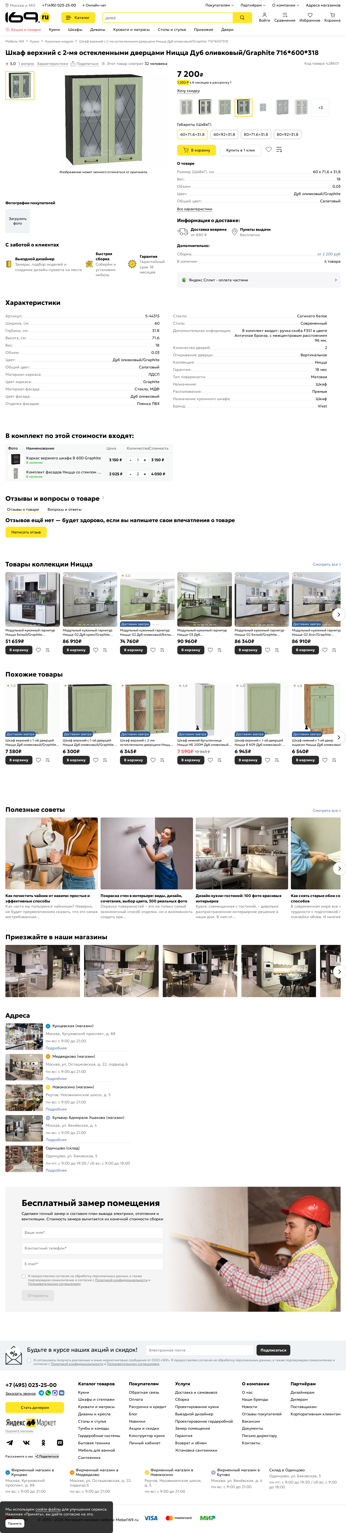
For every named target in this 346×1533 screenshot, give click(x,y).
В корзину (200, 150)
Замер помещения (192, 1428)
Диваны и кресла (94, 1414)
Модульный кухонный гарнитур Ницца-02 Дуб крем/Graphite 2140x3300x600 (87, 632)
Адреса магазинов (323, 5)
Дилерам (299, 1399)
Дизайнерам (302, 1392)
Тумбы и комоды (93, 1428)
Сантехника (89, 1457)
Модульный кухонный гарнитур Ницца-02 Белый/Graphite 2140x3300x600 (259, 632)
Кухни (54, 29)
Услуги (182, 1383)
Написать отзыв (26, 532)
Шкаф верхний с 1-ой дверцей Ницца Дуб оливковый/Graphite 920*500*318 (30, 742)
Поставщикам (304, 1406)
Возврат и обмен (191, 1442)
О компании (283, 5)
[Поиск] (242, 17)
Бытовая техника (94, 1442)
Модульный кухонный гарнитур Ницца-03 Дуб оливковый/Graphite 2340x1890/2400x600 (202, 632)
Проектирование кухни (197, 1406)
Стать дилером (35, 1407)
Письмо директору (259, 1435)
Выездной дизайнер (194, 1414)
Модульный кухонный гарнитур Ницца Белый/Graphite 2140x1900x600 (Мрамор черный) (32, 632)
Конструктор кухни (147, 1435)
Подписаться (273, 1350)
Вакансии (251, 1421)
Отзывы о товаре (23, 509)
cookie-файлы (48, 1509)
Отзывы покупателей (262, 1414)
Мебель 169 (14, 41)
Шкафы (75, 29)
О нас (247, 1392)
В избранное (38, 650)
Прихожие (203, 29)
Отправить (38, 1295)
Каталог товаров (96, 1383)
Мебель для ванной (96, 1450)
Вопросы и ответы (64, 509)
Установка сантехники (196, 1450)
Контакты (251, 1442)
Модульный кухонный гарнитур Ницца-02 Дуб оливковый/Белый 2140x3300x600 (146, 632)
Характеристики (52, 63)
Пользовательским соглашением (54, 1284)
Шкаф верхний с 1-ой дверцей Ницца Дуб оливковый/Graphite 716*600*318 (88, 742)
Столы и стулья (172, 29)
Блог (133, 1414)
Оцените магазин (19, 1431)
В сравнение (47, 650)
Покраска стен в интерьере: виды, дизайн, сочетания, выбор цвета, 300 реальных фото (144, 898)
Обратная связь (144, 1392)
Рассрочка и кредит (148, 1406)
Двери (227, 29)
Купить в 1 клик (240, 150)
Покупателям (217, 5)
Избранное (310, 17)
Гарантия (183, 1435)
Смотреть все (325, 564)
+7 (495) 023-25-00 (59, 5)
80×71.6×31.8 (256, 134)
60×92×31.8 (224, 134)
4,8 (70, 686)
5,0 (13, 575)
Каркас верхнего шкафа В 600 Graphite (63, 458)
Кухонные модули (59, 41)
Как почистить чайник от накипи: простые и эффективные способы (47, 898)
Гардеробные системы (99, 1435)
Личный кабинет (145, 1442)
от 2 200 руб (329, 254)
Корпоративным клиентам (316, 1414)
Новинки (137, 1421)
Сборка (182, 1399)
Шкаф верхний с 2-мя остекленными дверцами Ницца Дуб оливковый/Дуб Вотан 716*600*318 (146, 742)
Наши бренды (255, 1399)
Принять (15, 1523)
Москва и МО (22, 5)
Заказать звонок (20, 1393)
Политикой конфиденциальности (121, 1280)
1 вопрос (26, 63)
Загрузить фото (17, 221)
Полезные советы (35, 810)
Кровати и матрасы (131, 29)
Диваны (97, 29)
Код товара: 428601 (321, 63)
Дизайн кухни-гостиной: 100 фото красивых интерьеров (239, 898)
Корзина (332, 17)
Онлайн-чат (96, 5)
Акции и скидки (26, 29)
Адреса (17, 1015)
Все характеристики (194, 209)
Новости (249, 1406)
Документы (252, 1428)
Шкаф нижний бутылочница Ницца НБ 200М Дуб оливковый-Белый (203, 742)
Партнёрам (251, 5)
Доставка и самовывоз (196, 1392)
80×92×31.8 (287, 134)
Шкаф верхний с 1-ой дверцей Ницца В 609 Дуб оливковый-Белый (259, 742)
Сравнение (284, 17)
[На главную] (28, 17)
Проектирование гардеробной (204, 1421)
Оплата (136, 1399)
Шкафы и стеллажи (96, 1399)
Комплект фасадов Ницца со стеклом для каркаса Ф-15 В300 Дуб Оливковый (64, 472)
